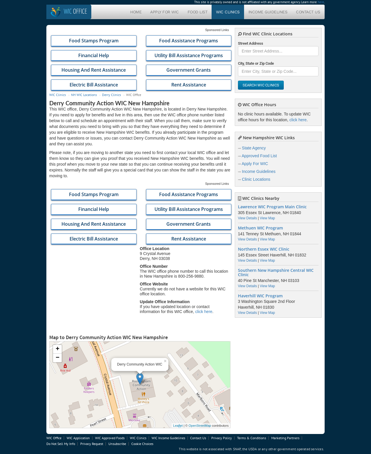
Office (75, 11)
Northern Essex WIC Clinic (263, 249)
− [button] (57, 358)
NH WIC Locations (84, 95)
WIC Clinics (228, 12)
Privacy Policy (221, 438)
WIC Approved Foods (110, 438)
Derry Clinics (111, 95)
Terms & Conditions (251, 438)
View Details (247, 218)
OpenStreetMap (199, 425)
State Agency (254, 148)
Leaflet (178, 425)
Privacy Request (91, 444)
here (321, 2)
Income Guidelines (268, 12)
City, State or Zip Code (256, 63)
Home (135, 12)
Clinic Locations (256, 179)
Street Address (250, 43)
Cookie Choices (142, 444)
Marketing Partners (285, 438)
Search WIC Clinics (261, 85)
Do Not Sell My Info (60, 444)
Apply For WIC (164, 12)
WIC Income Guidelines (168, 438)
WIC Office (53, 438)
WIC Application (78, 438)
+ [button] (57, 349)
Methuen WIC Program (260, 228)
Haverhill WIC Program (260, 296)
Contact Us (308, 12)
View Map (267, 218)
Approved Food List (259, 155)
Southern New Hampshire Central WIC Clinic (276, 272)
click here (203, 311)
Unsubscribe (117, 444)
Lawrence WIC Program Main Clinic (272, 206)
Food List (198, 12)
